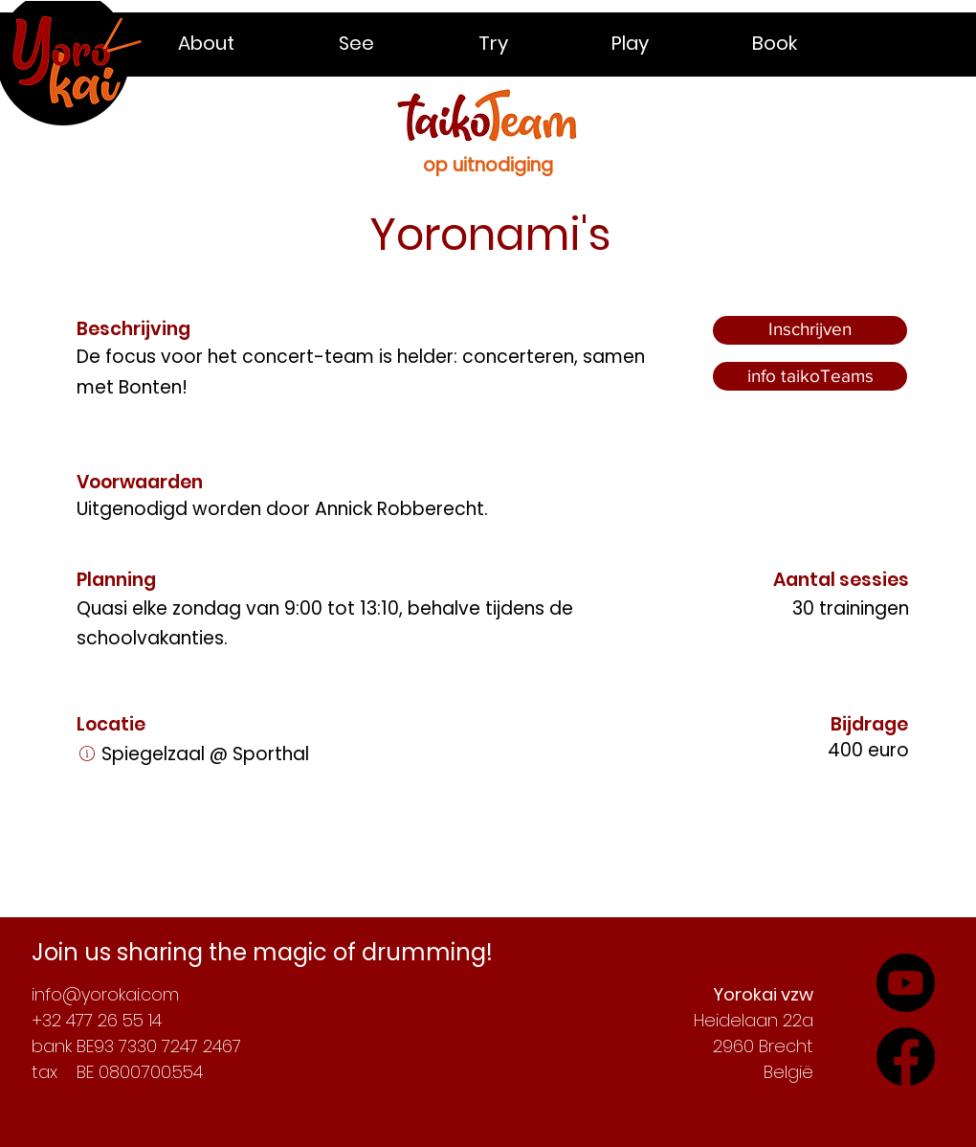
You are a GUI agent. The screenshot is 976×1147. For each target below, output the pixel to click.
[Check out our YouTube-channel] (905, 983)
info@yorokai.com (105, 994)
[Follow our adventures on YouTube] (905, 1056)
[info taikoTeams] (810, 376)
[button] (244, 43)
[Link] (87, 753)
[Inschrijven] (810, 330)
